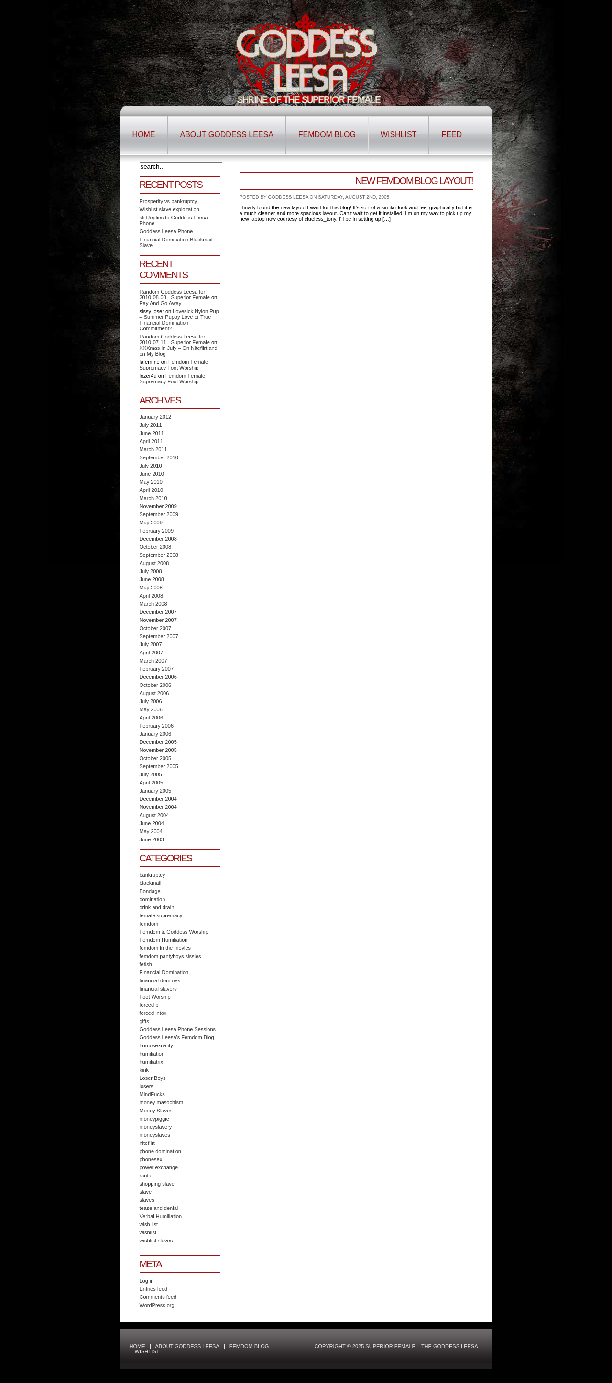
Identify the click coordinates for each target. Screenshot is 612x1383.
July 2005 (151, 774)
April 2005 (152, 782)
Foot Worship (155, 997)
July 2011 (151, 425)
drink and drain (157, 907)
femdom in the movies (165, 948)
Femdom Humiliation (164, 940)
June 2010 (152, 474)
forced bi (150, 1005)
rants (145, 1175)
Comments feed (158, 1297)
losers (146, 1086)
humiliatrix (152, 1062)
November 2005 (158, 750)
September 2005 (159, 766)
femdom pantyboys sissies (170, 956)
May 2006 (151, 709)
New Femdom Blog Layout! (414, 180)
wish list (149, 1224)
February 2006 (157, 726)
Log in (147, 1281)
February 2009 (157, 531)
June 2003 (152, 839)
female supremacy (161, 915)
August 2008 (154, 563)
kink (144, 1070)
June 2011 (152, 433)
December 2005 (158, 742)
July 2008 (151, 571)
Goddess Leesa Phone (166, 231)
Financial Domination (164, 972)
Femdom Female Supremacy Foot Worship (174, 364)
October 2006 (156, 685)
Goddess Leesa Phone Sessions (178, 1029)
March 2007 (153, 661)
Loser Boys (153, 1078)
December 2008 (158, 539)
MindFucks (152, 1094)
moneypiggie (154, 1119)
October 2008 (156, 547)
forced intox (153, 1013)
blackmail (151, 883)
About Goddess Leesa (226, 135)
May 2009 (151, 522)
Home (143, 135)
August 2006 (154, 693)
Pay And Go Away (161, 303)
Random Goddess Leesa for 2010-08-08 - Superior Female (175, 294)
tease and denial (159, 1208)
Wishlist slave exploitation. (170, 209)
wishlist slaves (156, 1240)
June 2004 (152, 823)
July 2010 (151, 465)
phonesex (151, 1159)
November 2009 (158, 506)
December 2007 (158, 612)
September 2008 (159, 555)
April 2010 (152, 490)
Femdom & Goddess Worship (174, 932)
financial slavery (158, 988)
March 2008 (153, 604)
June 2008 (152, 579)
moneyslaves (155, 1135)
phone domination (160, 1151)
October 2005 (156, 758)
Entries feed (154, 1289)
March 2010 (153, 498)
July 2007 (151, 644)
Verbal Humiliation (161, 1216)
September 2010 (159, 457)
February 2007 (157, 669)
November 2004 (158, 807)
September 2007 (159, 636)
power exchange (159, 1167)
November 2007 (158, 620)
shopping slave (157, 1184)
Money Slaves (156, 1110)
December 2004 (158, 799)
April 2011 (152, 441)
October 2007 (156, 628)
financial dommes (160, 980)
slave (146, 1192)
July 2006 (151, 701)
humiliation (152, 1053)
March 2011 (153, 449)
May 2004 (151, 831)
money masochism (162, 1102)
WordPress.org (157, 1305)
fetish (146, 964)
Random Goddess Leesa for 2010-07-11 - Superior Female (175, 339)
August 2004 (154, 815)
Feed (451, 135)
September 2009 (159, 514)
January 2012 (156, 417)
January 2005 (156, 791)
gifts (144, 1021)
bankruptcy (152, 875)
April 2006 (152, 717)
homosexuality (156, 1045)
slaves (147, 1200)
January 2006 (156, 734)
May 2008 (151, 587)
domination (152, 899)
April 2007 (152, 652)
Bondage (150, 891)
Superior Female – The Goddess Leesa (306, 59)
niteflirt (147, 1143)
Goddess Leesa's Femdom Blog (177, 1037)
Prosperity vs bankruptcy (168, 201)
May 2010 (151, 482)
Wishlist (399, 135)
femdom (149, 923)
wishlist (148, 1232)
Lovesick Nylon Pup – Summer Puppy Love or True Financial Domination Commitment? (179, 319)
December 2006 (158, 677)
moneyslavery (156, 1127)
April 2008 (152, 596)
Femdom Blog (327, 135)
